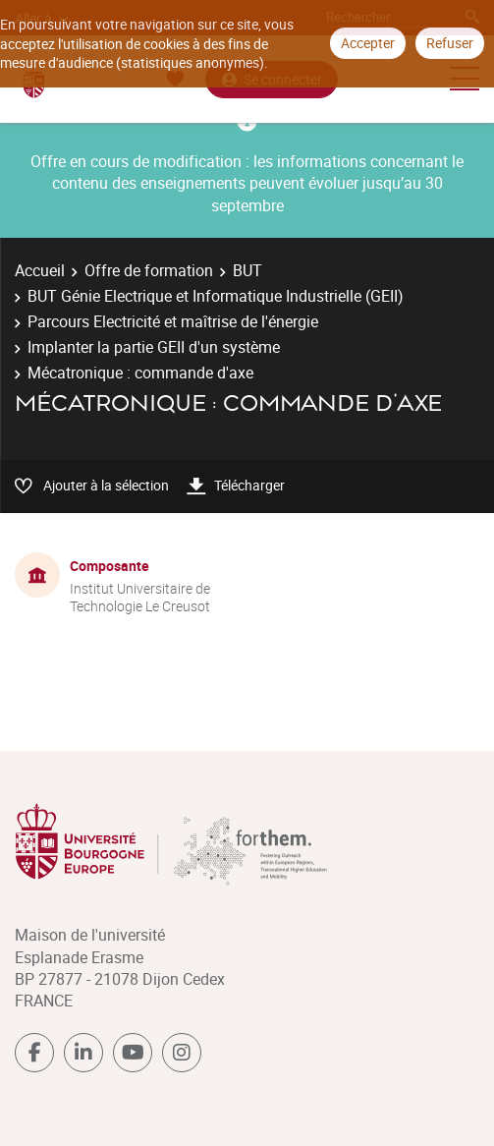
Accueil (40, 270)
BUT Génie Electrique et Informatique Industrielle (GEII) (215, 296)
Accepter (368, 42)
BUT (247, 270)
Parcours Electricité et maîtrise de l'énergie (172, 321)
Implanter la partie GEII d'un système (153, 347)
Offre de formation (148, 270)
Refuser (449, 42)
